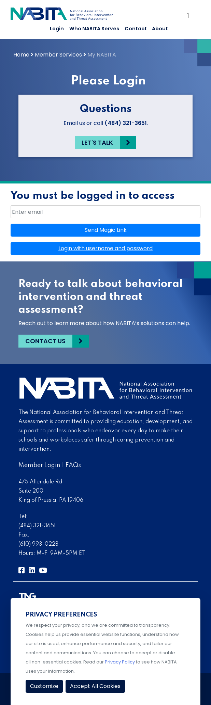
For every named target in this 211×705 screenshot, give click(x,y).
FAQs (73, 465)
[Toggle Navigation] (189, 17)
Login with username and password (105, 248)
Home (21, 55)
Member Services (58, 55)
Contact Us (45, 341)
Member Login (39, 465)
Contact (136, 28)
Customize (44, 686)
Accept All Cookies (95, 686)
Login (57, 28)
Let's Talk (97, 142)
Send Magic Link (106, 230)
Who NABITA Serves (94, 28)
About (160, 28)
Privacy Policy (120, 662)
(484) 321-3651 (125, 123)
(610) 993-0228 (38, 544)
